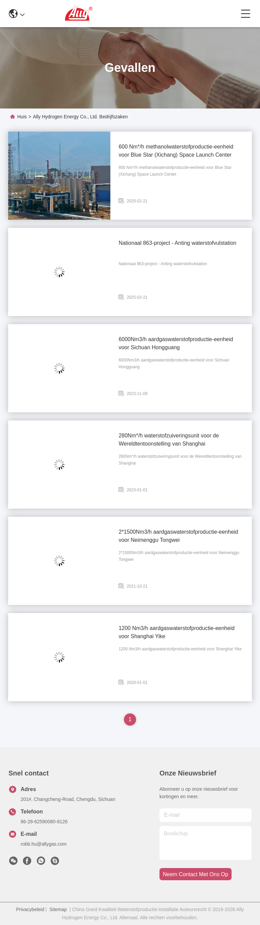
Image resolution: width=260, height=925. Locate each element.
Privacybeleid (30, 909)
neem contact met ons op (195, 874)
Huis (22, 116)
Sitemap (58, 909)
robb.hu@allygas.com (44, 844)
